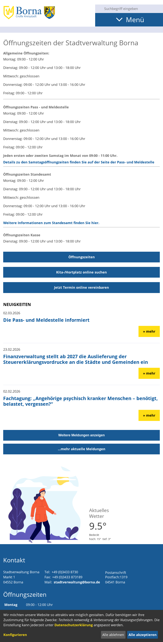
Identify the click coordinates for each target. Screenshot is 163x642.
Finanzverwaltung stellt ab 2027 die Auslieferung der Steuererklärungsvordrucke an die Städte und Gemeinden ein (75, 359)
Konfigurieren (15, 634)
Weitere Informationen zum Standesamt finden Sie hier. (51, 223)
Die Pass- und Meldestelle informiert (46, 320)
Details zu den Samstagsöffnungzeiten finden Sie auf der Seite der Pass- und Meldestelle (78, 162)
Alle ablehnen (113, 634)
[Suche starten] (98, 9)
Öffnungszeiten (81, 257)
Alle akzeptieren (143, 634)
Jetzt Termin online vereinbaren (81, 287)
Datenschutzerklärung (73, 625)
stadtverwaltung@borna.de (77, 582)
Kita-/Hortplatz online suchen (81, 272)
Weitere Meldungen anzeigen (81, 435)
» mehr (149, 331)
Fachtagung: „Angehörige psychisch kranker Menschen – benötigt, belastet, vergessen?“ (80, 401)
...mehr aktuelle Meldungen (81, 449)
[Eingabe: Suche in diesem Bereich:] (132, 9)
